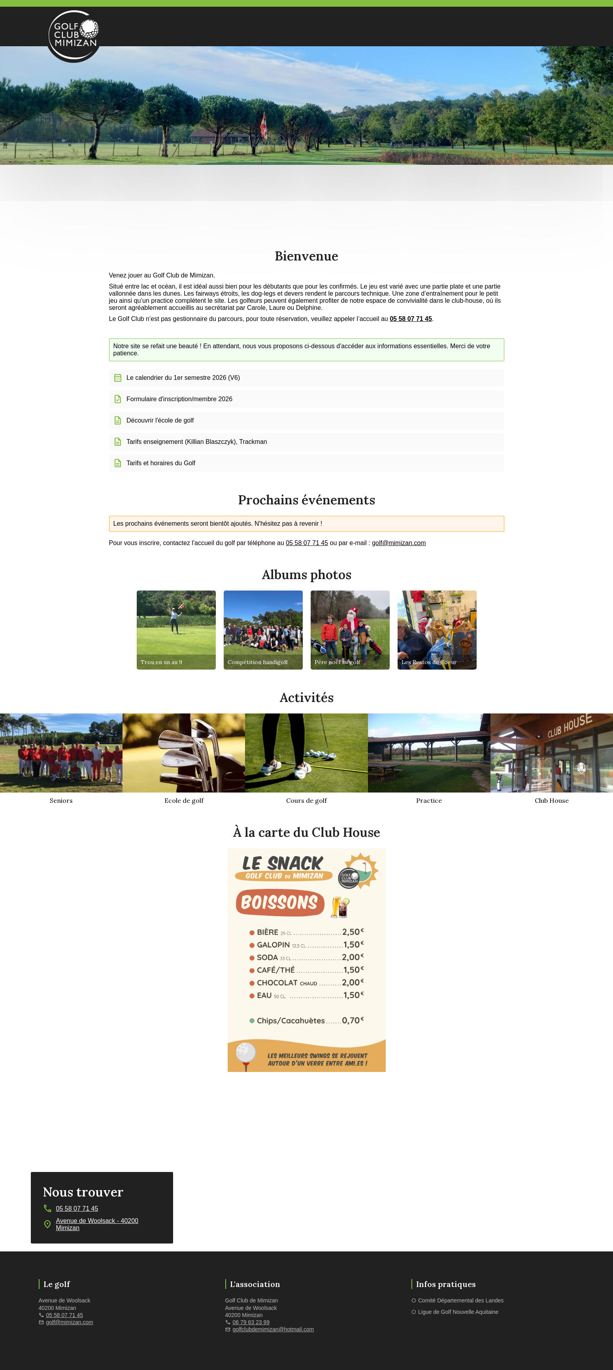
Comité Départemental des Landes (461, 1300)
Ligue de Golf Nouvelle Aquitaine (458, 1312)
